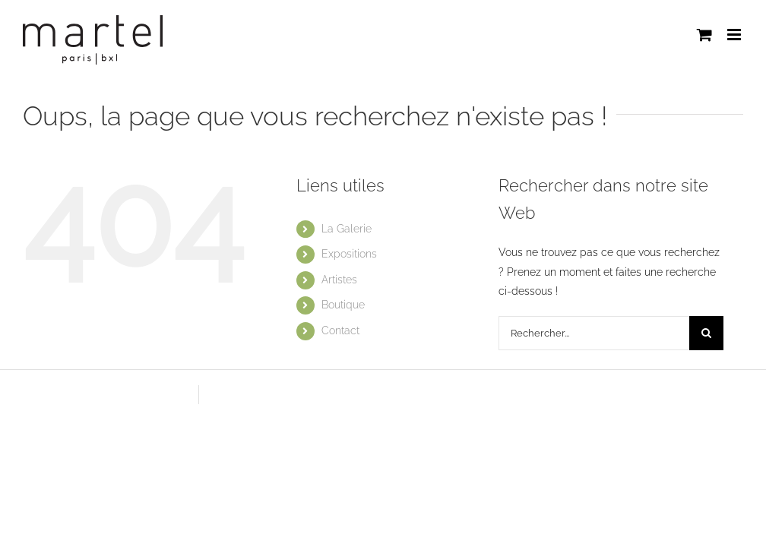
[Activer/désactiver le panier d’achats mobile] (704, 35)
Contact (340, 330)
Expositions (349, 254)
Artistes (339, 280)
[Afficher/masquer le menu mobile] (735, 35)
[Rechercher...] (594, 333)
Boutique (343, 305)
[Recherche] (706, 333)
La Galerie (346, 229)
